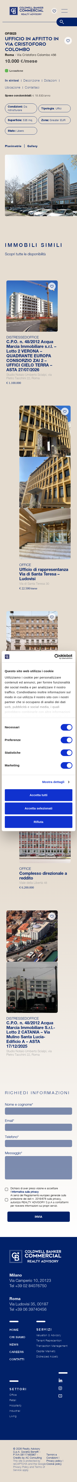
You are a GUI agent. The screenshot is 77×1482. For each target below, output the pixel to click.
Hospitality (15, 1405)
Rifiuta (38, 822)
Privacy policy (54, 1460)
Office (13, 1394)
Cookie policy (54, 1463)
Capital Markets (45, 1351)
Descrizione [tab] (31, 80)
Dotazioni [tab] (50, 80)
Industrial (14, 1410)
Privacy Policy (21, 1466)
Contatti (16, 1359)
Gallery (32, 146)
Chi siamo (17, 1337)
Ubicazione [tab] (13, 87)
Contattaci (32, 87)
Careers (16, 1352)
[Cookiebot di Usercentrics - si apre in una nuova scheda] (54, 656)
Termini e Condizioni (52, 1456)
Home (13, 1329)
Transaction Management (52, 1345)
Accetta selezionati (38, 808)
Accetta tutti (38, 795)
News (13, 1344)
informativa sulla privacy (25, 1191)
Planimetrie (13, 146)
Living (12, 1416)
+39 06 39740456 (31, 1310)
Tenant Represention (49, 1340)
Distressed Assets (47, 1356)
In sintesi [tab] (12, 80)
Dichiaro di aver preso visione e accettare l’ (34, 1190)
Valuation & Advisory (48, 1335)
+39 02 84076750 (31, 1286)
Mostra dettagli (53, 782)
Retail (12, 1400)
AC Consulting (33, 1457)
